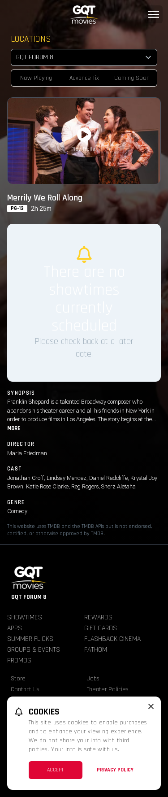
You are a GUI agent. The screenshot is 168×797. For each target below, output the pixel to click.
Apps (14, 628)
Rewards (98, 617)
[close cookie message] (150, 706)
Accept (55, 770)
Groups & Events (33, 649)
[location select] (84, 57)
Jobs (93, 679)
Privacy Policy (115, 770)
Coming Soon (132, 78)
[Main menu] (154, 14)
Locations (31, 39)
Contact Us (25, 689)
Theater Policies (108, 689)
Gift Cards (100, 628)
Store (18, 679)
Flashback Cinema (112, 639)
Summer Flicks (30, 639)
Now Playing (36, 78)
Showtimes (24, 617)
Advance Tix (84, 78)
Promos (19, 660)
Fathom (95, 649)
